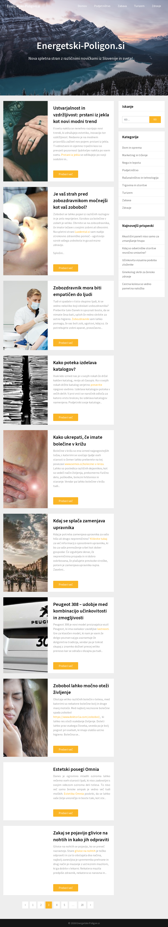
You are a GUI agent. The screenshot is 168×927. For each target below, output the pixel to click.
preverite (96, 385)
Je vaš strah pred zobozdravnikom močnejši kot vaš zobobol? (80, 200)
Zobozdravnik (80, 319)
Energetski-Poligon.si (23, 6)
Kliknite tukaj (98, 538)
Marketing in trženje (135, 155)
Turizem (139, 6)
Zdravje (156, 6)
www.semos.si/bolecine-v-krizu (84, 464)
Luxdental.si (82, 231)
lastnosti (103, 629)
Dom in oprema (132, 147)
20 (82, 905)
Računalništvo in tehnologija (140, 177)
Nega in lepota (131, 162)
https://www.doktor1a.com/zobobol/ (76, 717)
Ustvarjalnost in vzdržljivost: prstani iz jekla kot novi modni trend (81, 114)
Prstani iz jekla (70, 155)
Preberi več (66, 174)
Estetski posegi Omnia (76, 769)
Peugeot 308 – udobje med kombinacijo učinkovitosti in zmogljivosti (80, 611)
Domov (82, 6)
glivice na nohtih (85, 851)
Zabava (122, 6)
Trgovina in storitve (134, 185)
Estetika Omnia (74, 793)
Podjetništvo (102, 6)
